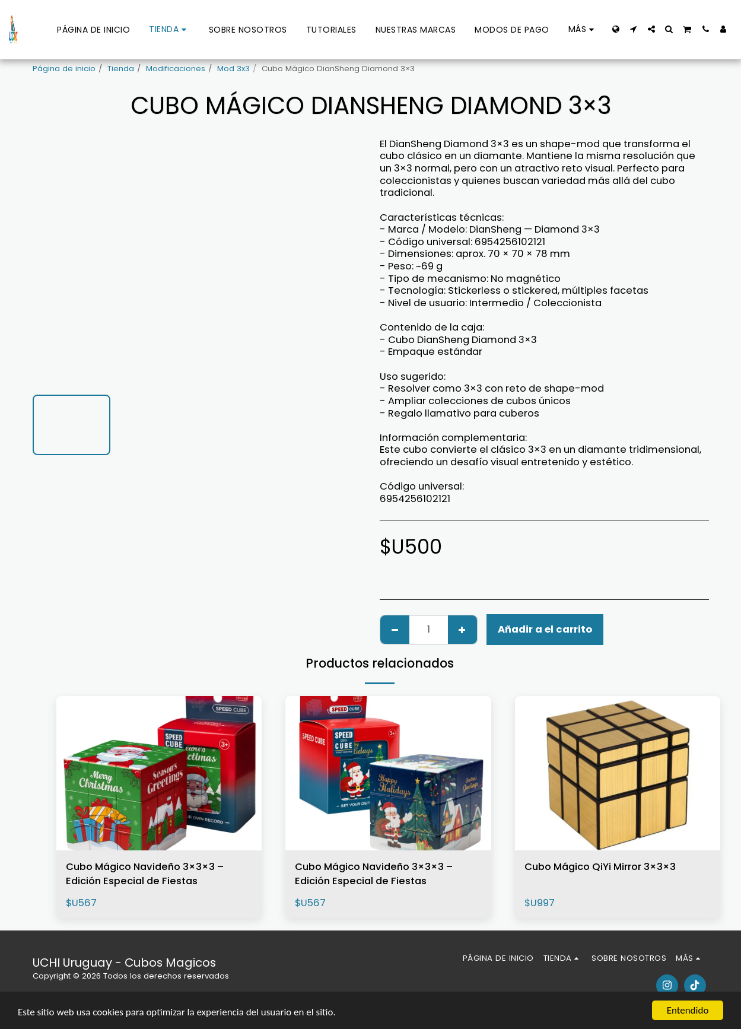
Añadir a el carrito (545, 629)
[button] (633, 29)
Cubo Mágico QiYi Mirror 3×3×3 (600, 867)
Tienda (120, 68)
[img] (159, 773)
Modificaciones (175, 68)
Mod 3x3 (233, 68)
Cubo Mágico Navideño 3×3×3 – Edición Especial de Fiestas (145, 874)
